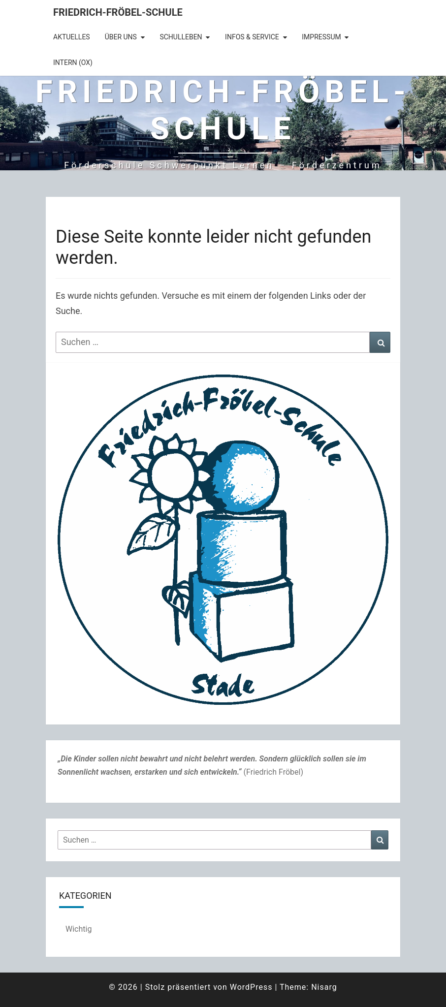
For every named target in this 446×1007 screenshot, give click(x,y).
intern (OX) (73, 62)
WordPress (251, 987)
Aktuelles (71, 37)
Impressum (321, 37)
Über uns (121, 37)
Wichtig (78, 929)
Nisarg (324, 987)
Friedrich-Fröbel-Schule (118, 12)
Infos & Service (252, 37)
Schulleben (180, 37)
